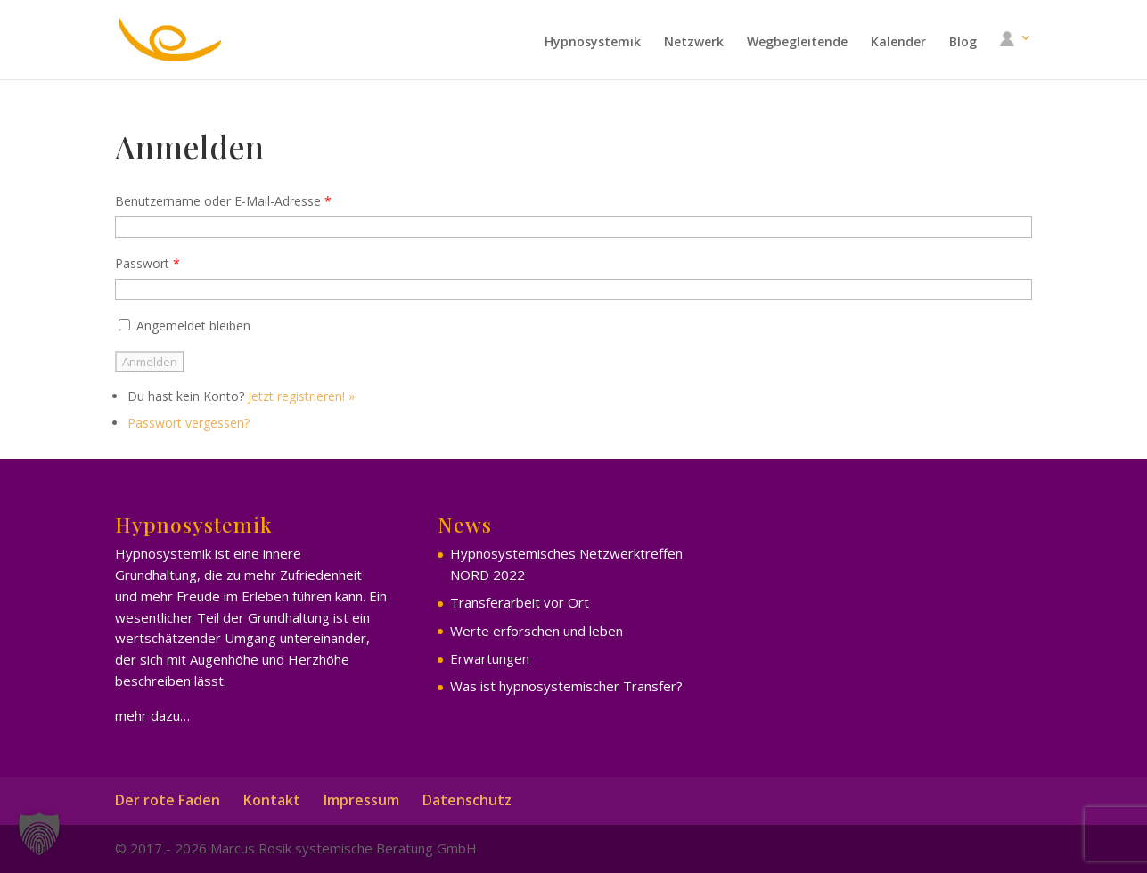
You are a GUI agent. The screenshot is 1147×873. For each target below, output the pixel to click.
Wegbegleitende (797, 43)
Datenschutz (467, 800)
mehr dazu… (152, 715)
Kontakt (271, 800)
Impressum (361, 800)
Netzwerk (694, 43)
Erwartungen (489, 658)
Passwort (147, 263)
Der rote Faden (167, 800)
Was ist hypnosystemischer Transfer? (566, 686)
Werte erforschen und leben (536, 631)
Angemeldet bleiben (182, 325)
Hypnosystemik (593, 43)
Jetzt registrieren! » (301, 396)
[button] (39, 834)
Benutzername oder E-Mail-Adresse (223, 200)
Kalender (898, 43)
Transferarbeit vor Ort (519, 602)
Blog (963, 43)
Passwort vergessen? (188, 422)
